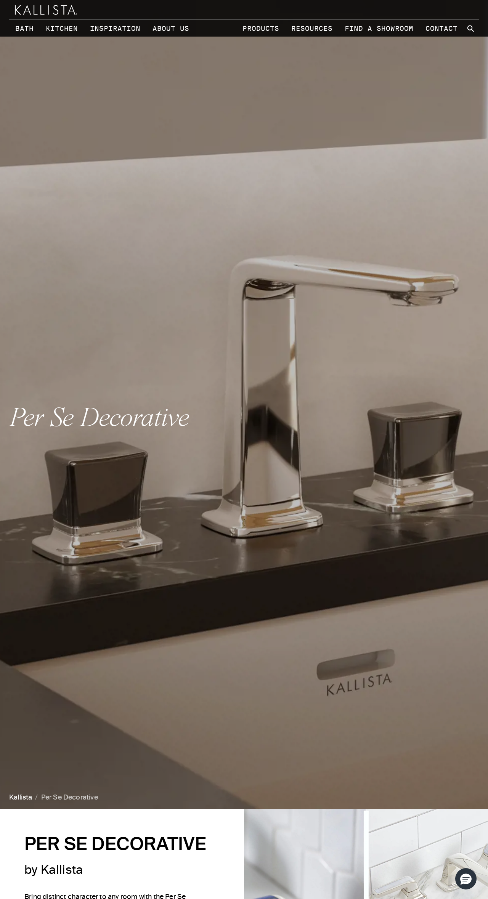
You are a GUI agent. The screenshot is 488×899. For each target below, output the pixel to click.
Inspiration (115, 28)
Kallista (20, 797)
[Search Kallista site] (471, 28)
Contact (441, 28)
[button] (466, 878)
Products (260, 28)
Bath (24, 28)
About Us (170, 28)
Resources (311, 28)
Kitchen (62, 28)
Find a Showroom (379, 28)
